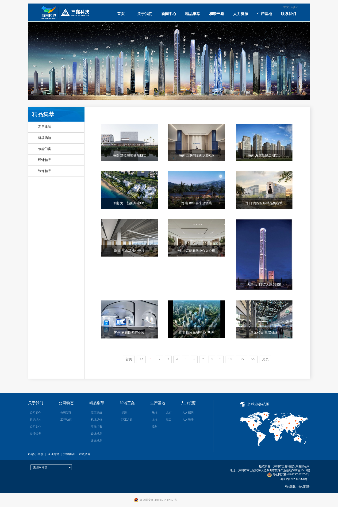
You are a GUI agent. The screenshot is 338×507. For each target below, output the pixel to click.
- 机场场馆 (95, 419)
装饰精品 (44, 171)
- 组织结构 (34, 419)
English (293, 7)
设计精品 (44, 160)
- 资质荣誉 (34, 433)
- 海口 (168, 419)
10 (229, 359)
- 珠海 (153, 412)
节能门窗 (44, 149)
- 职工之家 (126, 419)
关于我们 (144, 14)
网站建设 (290, 486)
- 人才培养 (187, 419)
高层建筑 (44, 127)
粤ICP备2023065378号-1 (295, 479)
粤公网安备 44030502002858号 (288, 474)
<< (141, 359)
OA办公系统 (35, 454)
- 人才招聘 (187, 412)
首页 (121, 14)
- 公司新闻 (65, 412)
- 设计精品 (95, 433)
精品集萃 (192, 14)
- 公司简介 (34, 412)
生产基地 (264, 14)
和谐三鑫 (216, 14)
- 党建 (123, 412)
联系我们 (288, 14)
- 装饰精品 (95, 440)
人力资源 (240, 14)
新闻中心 (168, 14)
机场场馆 (44, 138)
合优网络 (304, 486)
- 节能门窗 (95, 426)
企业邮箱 (53, 454)
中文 (286, 7)
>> (253, 359)
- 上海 (153, 419)
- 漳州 (153, 426)
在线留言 (84, 454)
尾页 (265, 359)
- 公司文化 (34, 426)
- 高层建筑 (95, 412)
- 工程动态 (65, 419)
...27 (241, 359)
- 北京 (168, 412)
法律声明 (69, 454)
